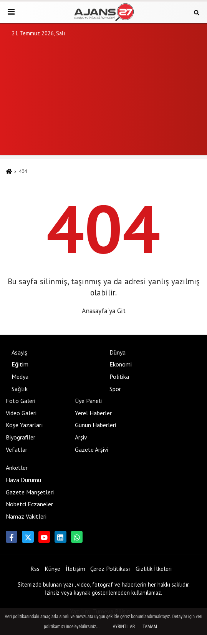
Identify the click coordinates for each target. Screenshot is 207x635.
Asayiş (19, 352)
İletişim (75, 568)
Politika (119, 376)
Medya (20, 376)
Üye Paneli (88, 401)
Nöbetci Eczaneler (29, 504)
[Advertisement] (103, 101)
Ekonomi (120, 364)
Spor (115, 389)
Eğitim (20, 364)
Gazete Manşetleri (30, 492)
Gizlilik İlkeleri (154, 568)
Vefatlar (16, 449)
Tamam (149, 626)
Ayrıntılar (124, 626)
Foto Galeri (20, 401)
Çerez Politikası (110, 568)
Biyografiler (20, 437)
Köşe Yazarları (24, 425)
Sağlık (20, 389)
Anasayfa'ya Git (104, 310)
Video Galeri (21, 413)
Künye (52, 568)
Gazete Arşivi (91, 449)
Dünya (117, 352)
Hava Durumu (23, 480)
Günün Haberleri (95, 425)
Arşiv (81, 437)
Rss (35, 568)
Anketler (17, 467)
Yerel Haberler (93, 413)
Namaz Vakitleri (26, 516)
